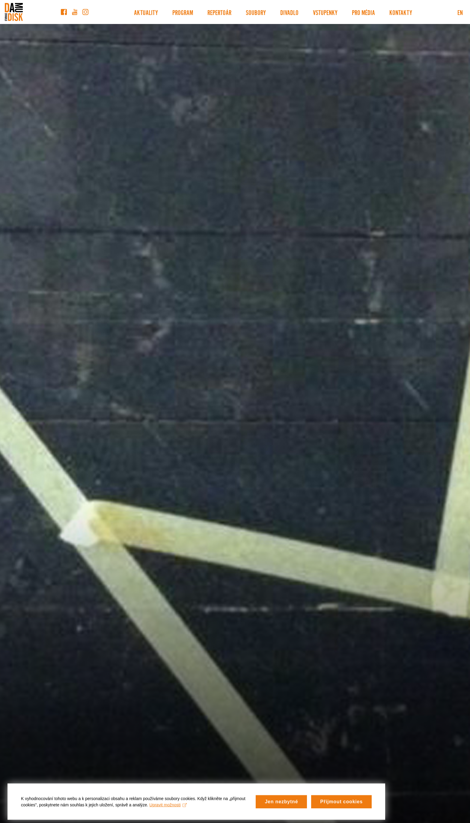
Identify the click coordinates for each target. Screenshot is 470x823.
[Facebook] (63, 12)
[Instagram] (85, 12)
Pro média (363, 11)
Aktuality (146, 11)
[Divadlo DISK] (14, 12)
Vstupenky (325, 11)
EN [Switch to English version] (460, 11)
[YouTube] (74, 12)
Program (182, 11)
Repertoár (219, 11)
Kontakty (400, 11)
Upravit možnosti (168, 811)
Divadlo (289, 11)
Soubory (256, 11)
